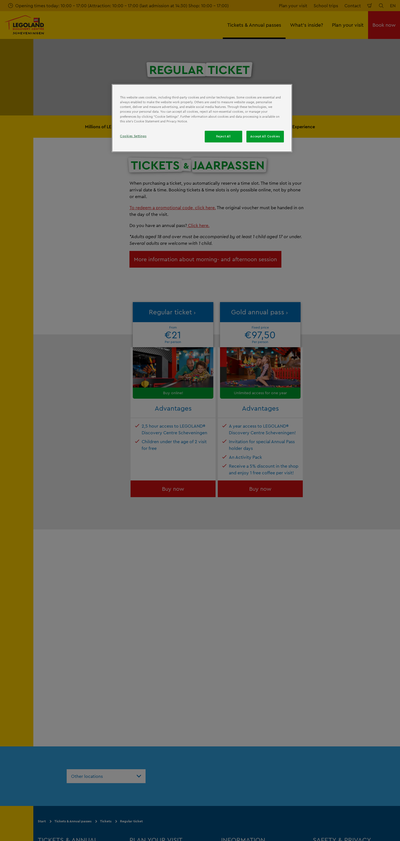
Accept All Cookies (265, 136)
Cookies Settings (133, 136)
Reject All (223, 136)
